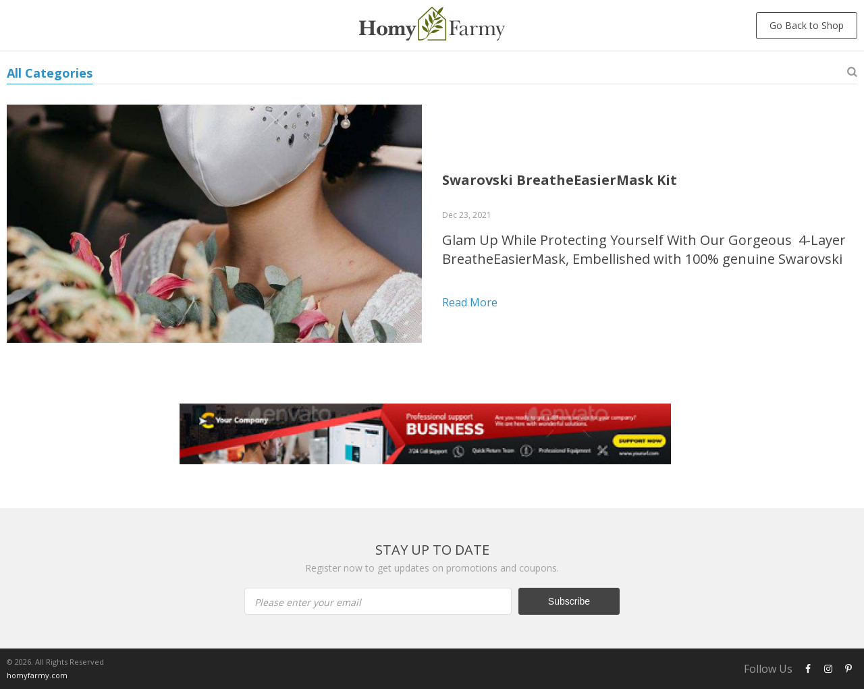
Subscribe (569, 601)
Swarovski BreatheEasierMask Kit (559, 180)
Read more (469, 302)
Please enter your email (307, 602)
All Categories (49, 73)
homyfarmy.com (37, 675)
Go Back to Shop (807, 25)
